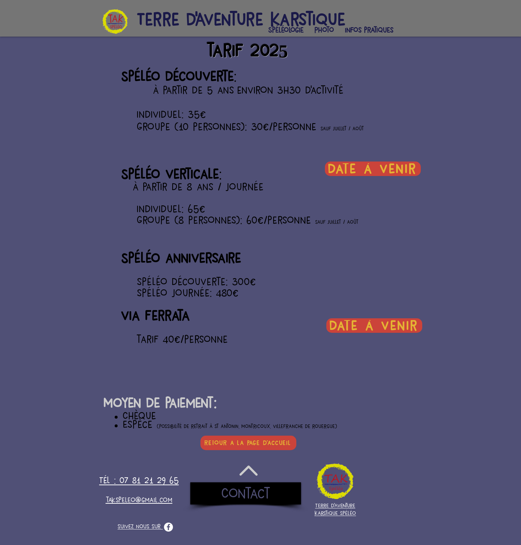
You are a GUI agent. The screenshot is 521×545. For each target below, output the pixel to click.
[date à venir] (373, 169)
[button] (286, 30)
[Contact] (245, 493)
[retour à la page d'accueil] (248, 443)
